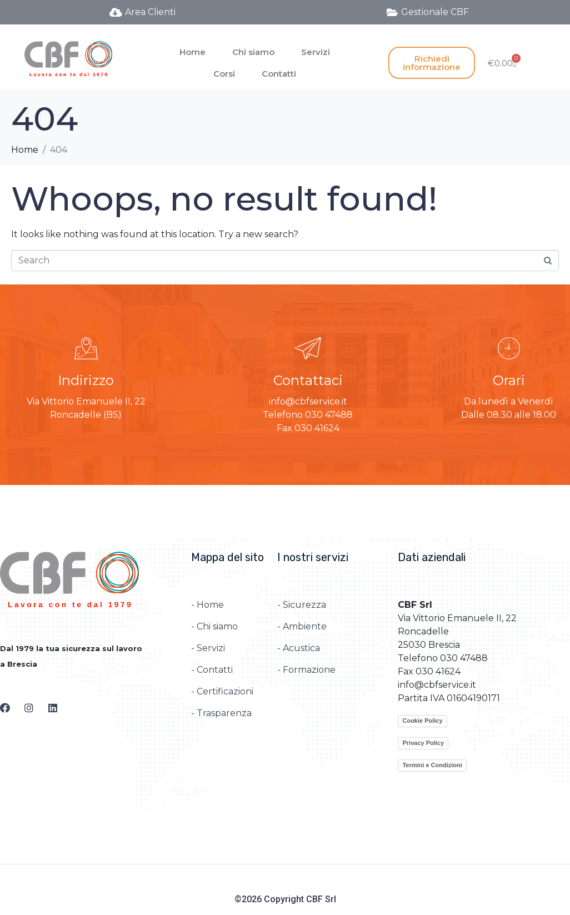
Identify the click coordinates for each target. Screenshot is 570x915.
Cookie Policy (422, 720)
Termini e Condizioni (432, 765)
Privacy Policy (423, 742)
